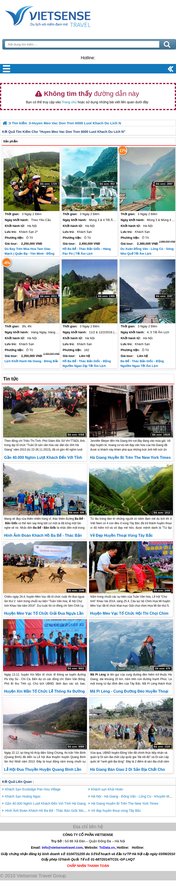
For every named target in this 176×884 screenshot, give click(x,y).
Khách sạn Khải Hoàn (107, 789)
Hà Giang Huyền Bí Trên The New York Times (130, 458)
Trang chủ (69, 102)
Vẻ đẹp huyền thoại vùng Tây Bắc (121, 535)
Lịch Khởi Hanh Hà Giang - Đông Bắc (31, 361)
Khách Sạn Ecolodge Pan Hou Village (32, 789)
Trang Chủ (59, 15)
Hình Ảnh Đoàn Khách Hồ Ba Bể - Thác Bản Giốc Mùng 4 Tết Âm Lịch (56, 810)
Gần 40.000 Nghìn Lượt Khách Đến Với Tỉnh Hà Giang (45, 803)
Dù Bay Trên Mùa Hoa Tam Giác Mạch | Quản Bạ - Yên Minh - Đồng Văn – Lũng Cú (29, 253)
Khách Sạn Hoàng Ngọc (23, 796)
